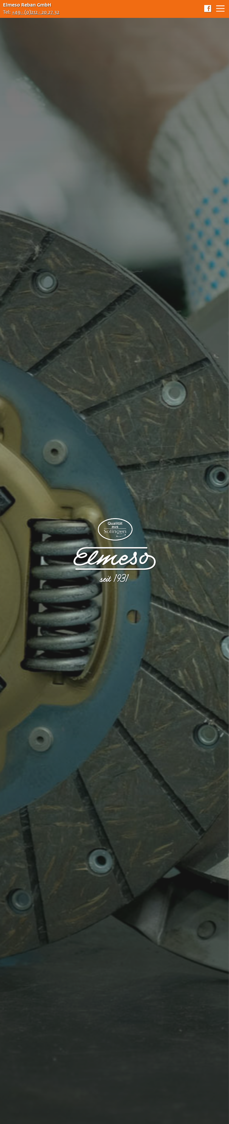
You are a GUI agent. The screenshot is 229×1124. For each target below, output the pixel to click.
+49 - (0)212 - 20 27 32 (35, 12)
